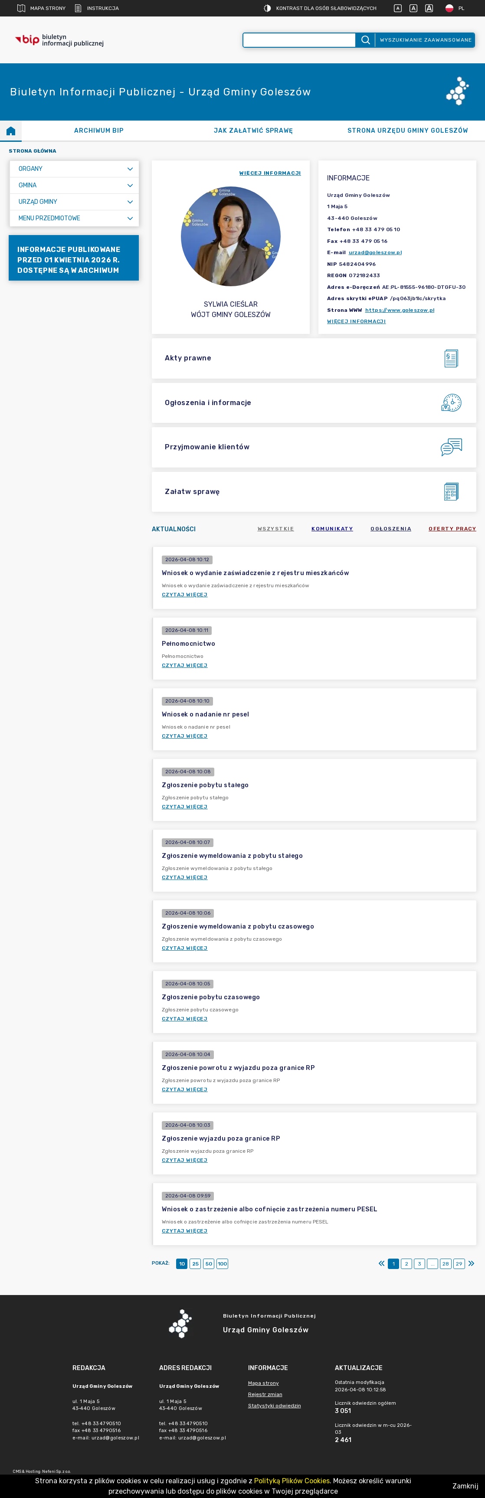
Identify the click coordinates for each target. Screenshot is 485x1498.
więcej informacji (270, 173)
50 (209, 1264)
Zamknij (465, 1486)
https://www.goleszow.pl (400, 310)
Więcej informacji (356, 321)
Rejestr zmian (265, 1394)
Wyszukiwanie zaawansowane (426, 40)
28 (445, 1264)
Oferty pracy (452, 529)
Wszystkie (276, 529)
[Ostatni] (471, 1264)
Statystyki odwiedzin (274, 1406)
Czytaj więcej (185, 595)
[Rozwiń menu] (130, 169)
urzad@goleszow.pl (375, 252)
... (433, 1264)
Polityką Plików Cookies (292, 1481)
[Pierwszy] (381, 1264)
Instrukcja (96, 8)
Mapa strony (41, 8)
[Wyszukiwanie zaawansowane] (299, 40)
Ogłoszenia (390, 529)
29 (459, 1264)
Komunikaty (332, 529)
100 (222, 1264)
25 (195, 1264)
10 (182, 1264)
